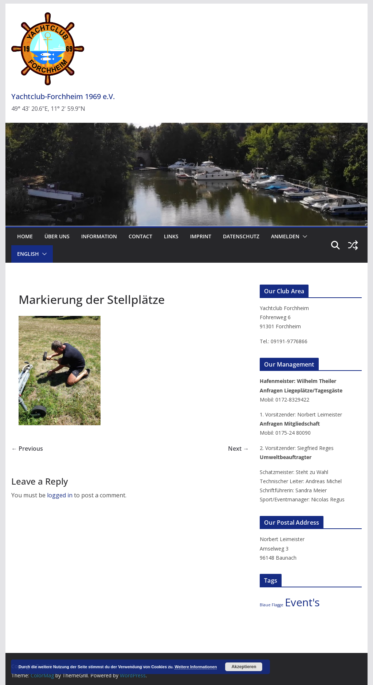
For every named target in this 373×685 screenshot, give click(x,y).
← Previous (27, 449)
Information (99, 236)
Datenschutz (241, 236)
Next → (238, 449)
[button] (303, 236)
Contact (140, 236)
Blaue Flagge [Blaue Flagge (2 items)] (271, 604)
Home (25, 236)
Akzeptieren (243, 666)
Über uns (57, 236)
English (28, 253)
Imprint (200, 236)
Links (171, 236)
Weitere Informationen (195, 667)
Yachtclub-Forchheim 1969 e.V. (63, 96)
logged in (59, 495)
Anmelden (285, 236)
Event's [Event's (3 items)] (302, 602)
